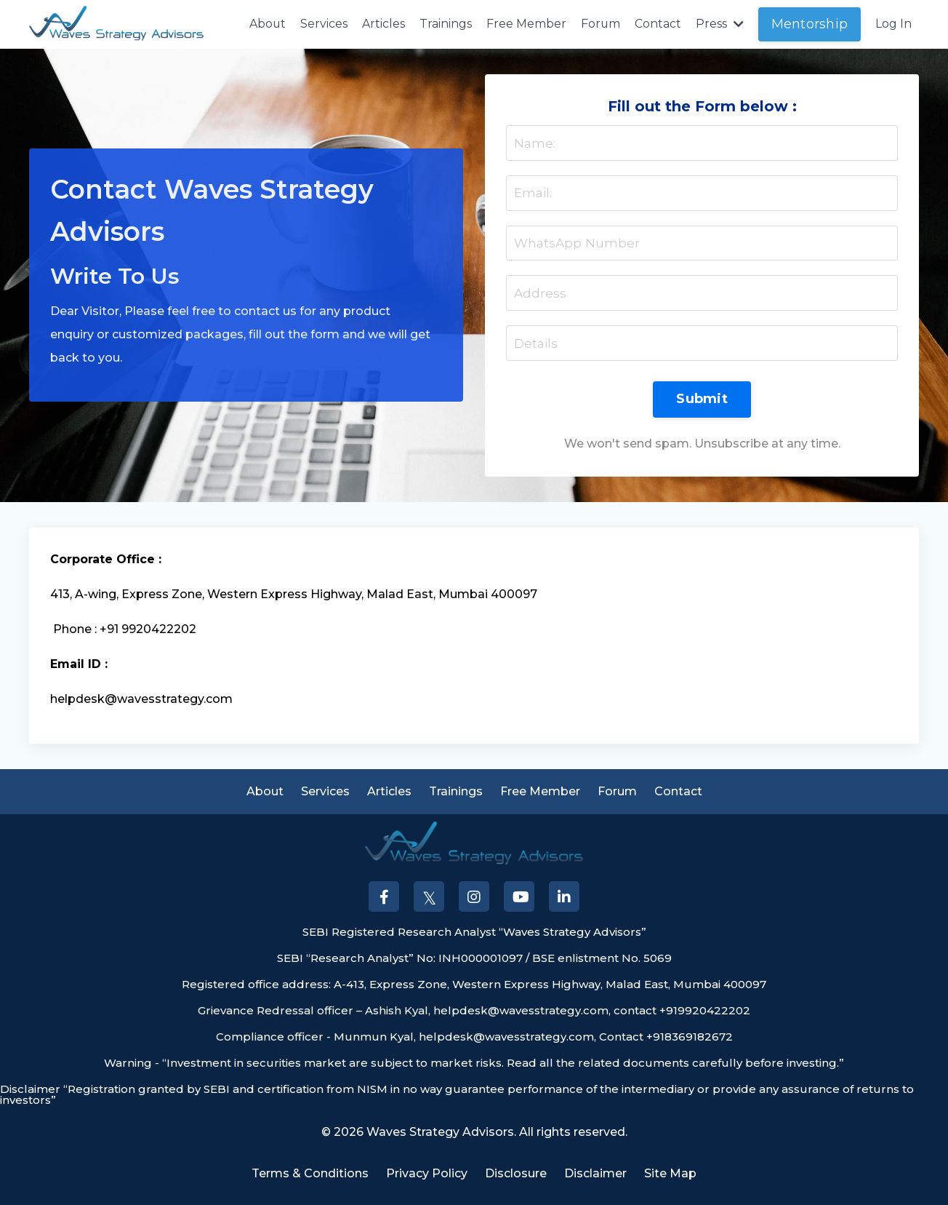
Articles (382, 24)
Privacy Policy (426, 1182)
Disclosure (516, 1182)
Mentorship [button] (809, 24)
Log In (893, 24)
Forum (600, 24)
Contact (658, 24)
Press (720, 24)
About (266, 24)
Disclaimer (595, 1182)
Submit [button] (702, 405)
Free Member (526, 24)
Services (323, 24)
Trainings (445, 24)
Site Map (670, 1182)
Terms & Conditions (310, 1182)
